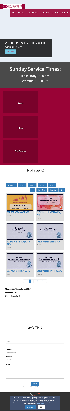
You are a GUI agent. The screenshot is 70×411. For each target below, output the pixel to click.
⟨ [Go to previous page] (27, 281)
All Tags (22, 185)
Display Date (41, 190)
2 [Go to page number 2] (32, 281)
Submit (35, 383)
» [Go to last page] (45, 281)
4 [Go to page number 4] (37, 281)
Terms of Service (45, 386)
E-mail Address (9, 349)
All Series (42, 185)
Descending (53, 190)
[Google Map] (35, 311)
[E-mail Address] (35, 352)
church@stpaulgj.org (36, 393)
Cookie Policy (40, 403)
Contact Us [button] (55, 13)
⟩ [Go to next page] (42, 281)
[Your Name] (35, 344)
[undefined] (20, 103)
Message (8, 364)
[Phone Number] (35, 359)
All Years (32, 185)
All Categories (11, 185)
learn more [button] (10, 51)
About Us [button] (21, 13)
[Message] (35, 372)
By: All (52, 185)
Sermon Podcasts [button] (33, 13)
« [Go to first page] (24, 281)
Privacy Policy (39, 386)
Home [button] (13, 13)
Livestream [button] (45, 13)
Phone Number (9, 357)
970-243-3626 (36, 395)
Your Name (8, 342)
